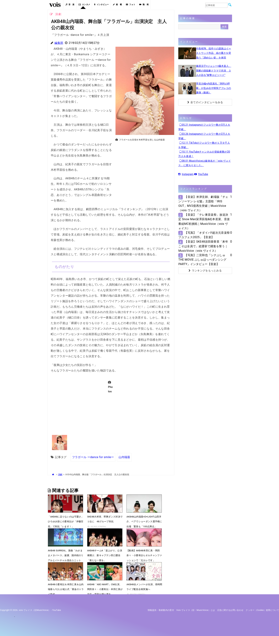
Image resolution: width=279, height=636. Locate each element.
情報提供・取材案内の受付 (161, 610)
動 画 (144, 4)
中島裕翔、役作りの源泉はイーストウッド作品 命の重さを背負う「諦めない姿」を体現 (213, 53)
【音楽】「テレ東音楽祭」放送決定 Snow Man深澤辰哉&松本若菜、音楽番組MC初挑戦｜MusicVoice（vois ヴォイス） (204, 221)
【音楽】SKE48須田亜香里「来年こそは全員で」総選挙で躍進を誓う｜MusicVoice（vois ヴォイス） (203, 246)
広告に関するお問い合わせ (230, 610)
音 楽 (69, 4)
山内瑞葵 (124, 457)
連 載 (117, 4)
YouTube (201, 174)
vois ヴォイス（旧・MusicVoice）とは (195, 610)
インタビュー (101, 4)
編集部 (58, 43)
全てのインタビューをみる (205, 102)
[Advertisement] (143, 168)
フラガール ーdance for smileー (93, 457)
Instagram (185, 174)
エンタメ (84, 4)
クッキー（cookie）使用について (262, 610)
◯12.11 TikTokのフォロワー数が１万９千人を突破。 (204, 145)
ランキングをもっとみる (205, 270)
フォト (130, 4)
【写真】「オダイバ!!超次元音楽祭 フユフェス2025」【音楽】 (204, 235)
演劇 (60, 474)
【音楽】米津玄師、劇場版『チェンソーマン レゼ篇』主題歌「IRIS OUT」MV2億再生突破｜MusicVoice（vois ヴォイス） (203, 203)
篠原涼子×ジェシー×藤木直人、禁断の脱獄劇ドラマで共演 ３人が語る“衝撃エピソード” (213, 70)
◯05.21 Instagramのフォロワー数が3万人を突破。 (204, 127)
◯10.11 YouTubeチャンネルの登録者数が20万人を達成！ (204, 154)
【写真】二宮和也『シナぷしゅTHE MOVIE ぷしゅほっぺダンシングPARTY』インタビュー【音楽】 (202, 259)
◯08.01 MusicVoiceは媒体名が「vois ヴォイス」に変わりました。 (204, 163)
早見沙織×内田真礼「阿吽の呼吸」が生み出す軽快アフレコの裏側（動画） (213, 88)
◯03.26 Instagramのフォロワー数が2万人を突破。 (204, 136)
